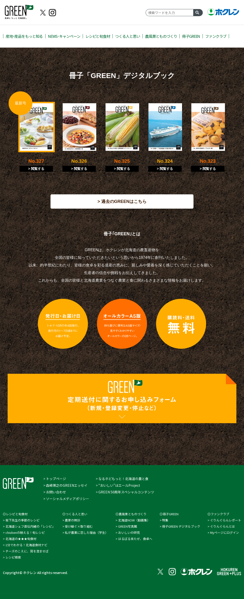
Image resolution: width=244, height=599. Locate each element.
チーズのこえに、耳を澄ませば (27, 551)
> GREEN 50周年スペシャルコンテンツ (125, 492)
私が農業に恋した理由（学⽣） (86, 532)
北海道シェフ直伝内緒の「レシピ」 (30, 526)
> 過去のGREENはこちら (122, 201)
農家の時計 (72, 520)
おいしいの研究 (129, 532)
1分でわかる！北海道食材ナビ (26, 545)
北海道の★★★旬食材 (20, 538)
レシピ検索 (13, 557)
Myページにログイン (224, 532)
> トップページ (54, 478)
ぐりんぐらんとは (222, 526)
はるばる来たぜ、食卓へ (135, 538)
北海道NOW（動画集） (134, 520)
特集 (165, 520)
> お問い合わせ (54, 492)
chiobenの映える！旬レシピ (25, 532)
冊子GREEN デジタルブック (181, 526)
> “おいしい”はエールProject (118, 485)
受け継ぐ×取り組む (79, 526)
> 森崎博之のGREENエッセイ (65, 485)
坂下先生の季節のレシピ (22, 520)
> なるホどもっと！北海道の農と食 (122, 478)
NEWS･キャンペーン (64, 36)
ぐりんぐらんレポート (225, 520)
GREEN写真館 (127, 526)
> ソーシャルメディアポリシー (66, 498)
